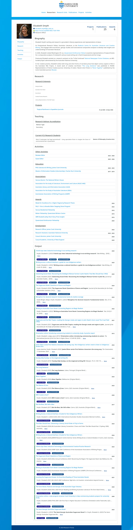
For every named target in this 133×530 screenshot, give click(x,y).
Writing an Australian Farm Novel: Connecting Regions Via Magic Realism (59, 467)
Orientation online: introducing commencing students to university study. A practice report (65, 333)
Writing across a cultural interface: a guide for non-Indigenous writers (58, 262)
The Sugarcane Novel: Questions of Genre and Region (53, 285)
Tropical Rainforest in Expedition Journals (50, 109)
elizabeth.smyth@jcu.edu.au (44, 28)
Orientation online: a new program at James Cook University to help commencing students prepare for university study (72, 497)
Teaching (20, 50)
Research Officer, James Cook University (48, 229)
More (38, 256)
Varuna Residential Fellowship (45, 210)
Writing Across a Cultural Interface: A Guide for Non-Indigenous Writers (59, 414)
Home (43, 12)
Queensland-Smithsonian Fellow (75, 53)
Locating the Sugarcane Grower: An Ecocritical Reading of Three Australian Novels (62, 477)
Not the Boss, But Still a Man (45, 404)
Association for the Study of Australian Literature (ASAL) (54, 190)
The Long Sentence (89, 66)
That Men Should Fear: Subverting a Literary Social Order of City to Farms (59, 423)
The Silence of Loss (42, 385)
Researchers (51, 12)
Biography (20, 42)
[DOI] (107, 253)
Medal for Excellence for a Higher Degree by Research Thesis (55, 203)
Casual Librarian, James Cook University (48, 236)
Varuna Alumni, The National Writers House (50, 180)
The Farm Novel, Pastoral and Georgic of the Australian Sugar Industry (59, 486)
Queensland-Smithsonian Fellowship (47, 220)
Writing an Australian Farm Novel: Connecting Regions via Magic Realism (59, 308)
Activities (88, 12)
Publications (73, 12)
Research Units (62, 12)
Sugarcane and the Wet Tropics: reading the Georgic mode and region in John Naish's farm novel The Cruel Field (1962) (72, 320)
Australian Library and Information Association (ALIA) (53, 187)
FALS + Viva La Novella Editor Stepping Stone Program (53, 206)
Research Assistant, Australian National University (52, 233)
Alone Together (98, 68)
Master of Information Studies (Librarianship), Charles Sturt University (58, 171)
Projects (81, 12)
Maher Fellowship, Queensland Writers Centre (50, 213)
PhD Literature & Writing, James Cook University (51, 167)
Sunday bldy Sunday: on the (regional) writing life (52, 358)
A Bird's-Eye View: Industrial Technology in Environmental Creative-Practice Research (63, 446)
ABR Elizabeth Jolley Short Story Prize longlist (50, 217)
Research (20, 46)
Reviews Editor (40, 155)
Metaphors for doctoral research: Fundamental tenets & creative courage (59, 297)
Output (19, 59)
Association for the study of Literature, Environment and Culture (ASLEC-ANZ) (60, 183)
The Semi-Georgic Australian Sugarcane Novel (51, 509)
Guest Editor (40, 159)
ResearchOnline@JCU (64, 259)
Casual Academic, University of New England (50, 240)
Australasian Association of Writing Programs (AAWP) (53, 194)
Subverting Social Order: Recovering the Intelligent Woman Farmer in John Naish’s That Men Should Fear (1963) (72, 274)
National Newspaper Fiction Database (97, 58)
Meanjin (54, 70)
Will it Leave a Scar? (42, 395)
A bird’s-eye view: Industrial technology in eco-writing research (56, 250)
